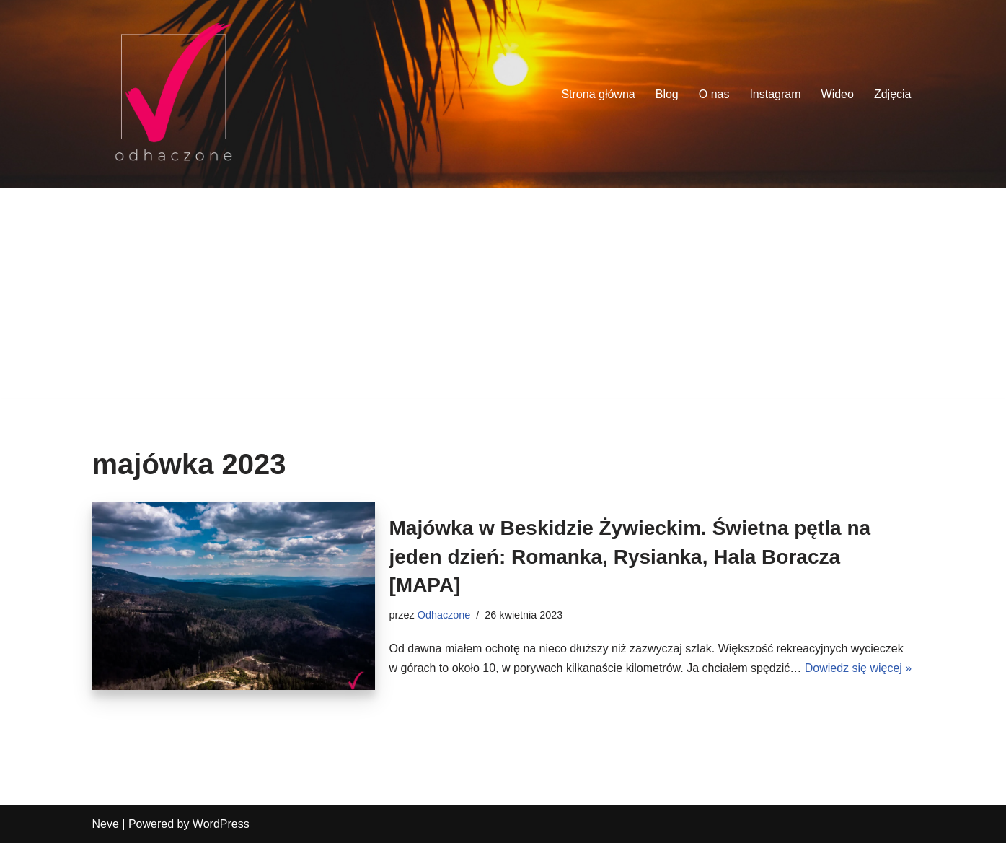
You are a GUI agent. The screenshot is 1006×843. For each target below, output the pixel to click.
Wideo (837, 94)
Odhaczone (444, 615)
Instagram (774, 94)
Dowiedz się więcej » (858, 668)
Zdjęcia (893, 94)
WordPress (221, 824)
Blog (667, 94)
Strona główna (598, 94)
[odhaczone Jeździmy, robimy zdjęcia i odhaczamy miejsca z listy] (173, 94)
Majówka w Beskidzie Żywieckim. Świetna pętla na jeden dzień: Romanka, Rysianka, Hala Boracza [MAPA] (630, 556)
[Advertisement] (503, 297)
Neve (105, 824)
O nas (714, 94)
